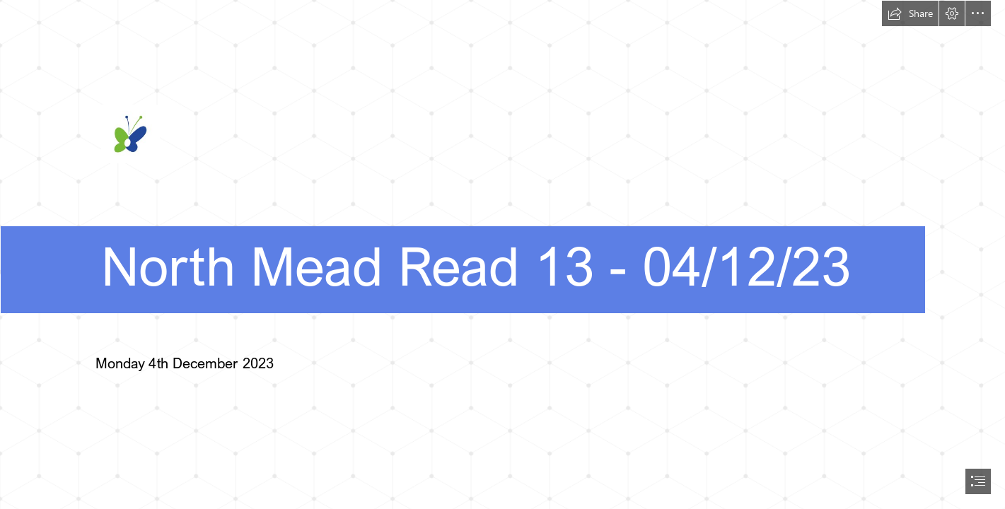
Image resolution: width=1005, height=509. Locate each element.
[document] (502, 254)
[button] (910, 13)
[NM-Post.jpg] (502, 168)
